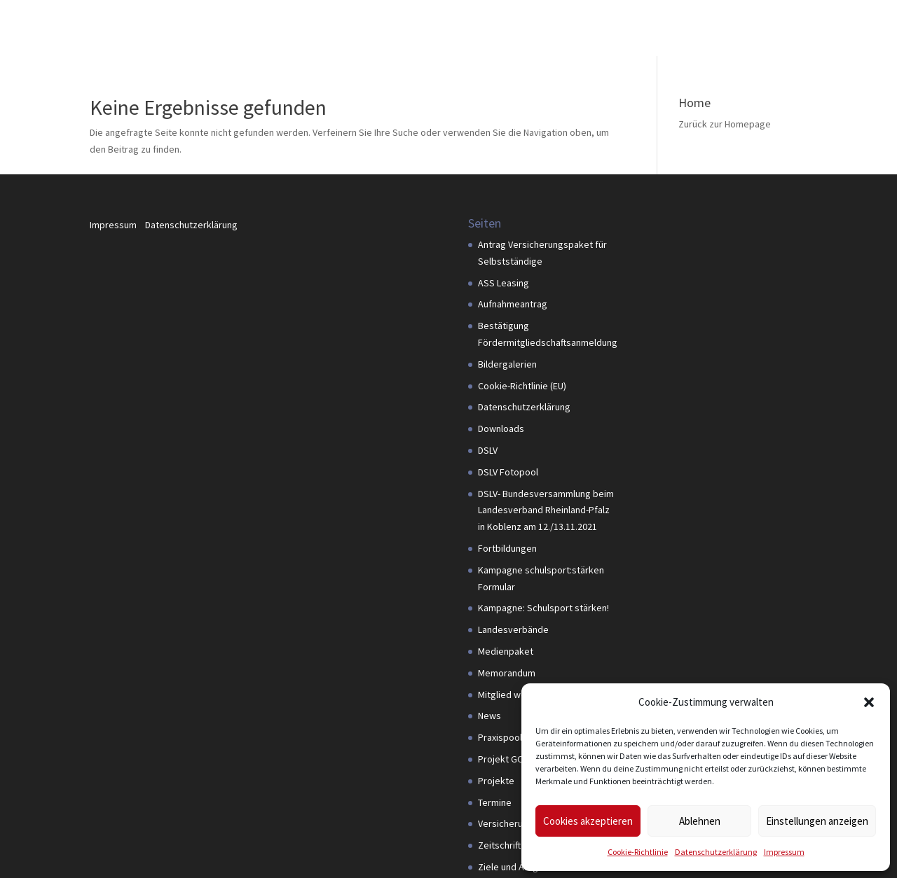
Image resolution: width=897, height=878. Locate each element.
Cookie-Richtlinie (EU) (522, 385)
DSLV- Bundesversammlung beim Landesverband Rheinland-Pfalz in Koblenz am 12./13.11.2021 (546, 510)
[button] (869, 702)
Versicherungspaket (520, 823)
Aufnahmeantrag (512, 304)
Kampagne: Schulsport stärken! (543, 607)
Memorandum (506, 673)
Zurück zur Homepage (724, 124)
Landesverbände (513, 629)
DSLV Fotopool (508, 472)
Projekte (496, 780)
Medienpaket (505, 651)
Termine (495, 802)
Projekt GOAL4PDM (517, 759)
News (489, 715)
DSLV (488, 450)
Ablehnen (699, 821)
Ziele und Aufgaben (518, 866)
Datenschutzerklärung (716, 851)
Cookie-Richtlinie (638, 851)
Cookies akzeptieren (588, 821)
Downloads (501, 428)
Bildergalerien (507, 364)
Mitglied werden (512, 694)
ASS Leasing (503, 283)
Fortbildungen (507, 548)
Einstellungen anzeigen (817, 821)
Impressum (784, 851)
